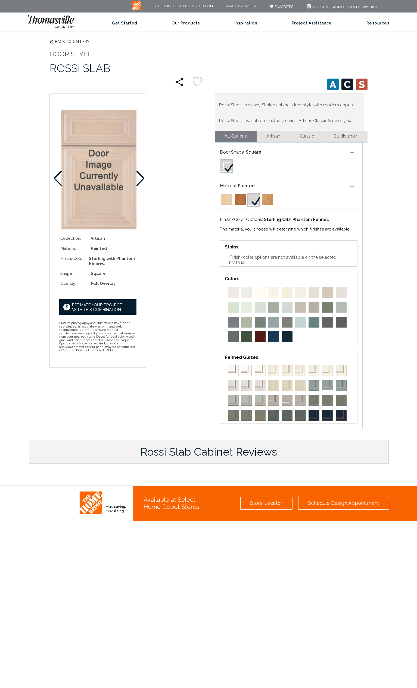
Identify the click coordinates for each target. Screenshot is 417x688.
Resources (378, 23)
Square (253, 152)
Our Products (186, 23)
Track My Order (240, 6)
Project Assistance (312, 23)
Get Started (124, 23)
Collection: (70, 238)
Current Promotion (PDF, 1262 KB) (341, 7)
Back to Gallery (72, 41)
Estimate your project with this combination (97, 307)
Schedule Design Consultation (183, 6)
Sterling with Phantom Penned (296, 219)
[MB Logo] (136, 9)
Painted (246, 185)
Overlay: (68, 283)
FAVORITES (281, 7)
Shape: (66, 273)
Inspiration (245, 23)
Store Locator (266, 503)
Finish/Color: (72, 258)
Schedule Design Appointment (343, 503)
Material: (68, 248)
